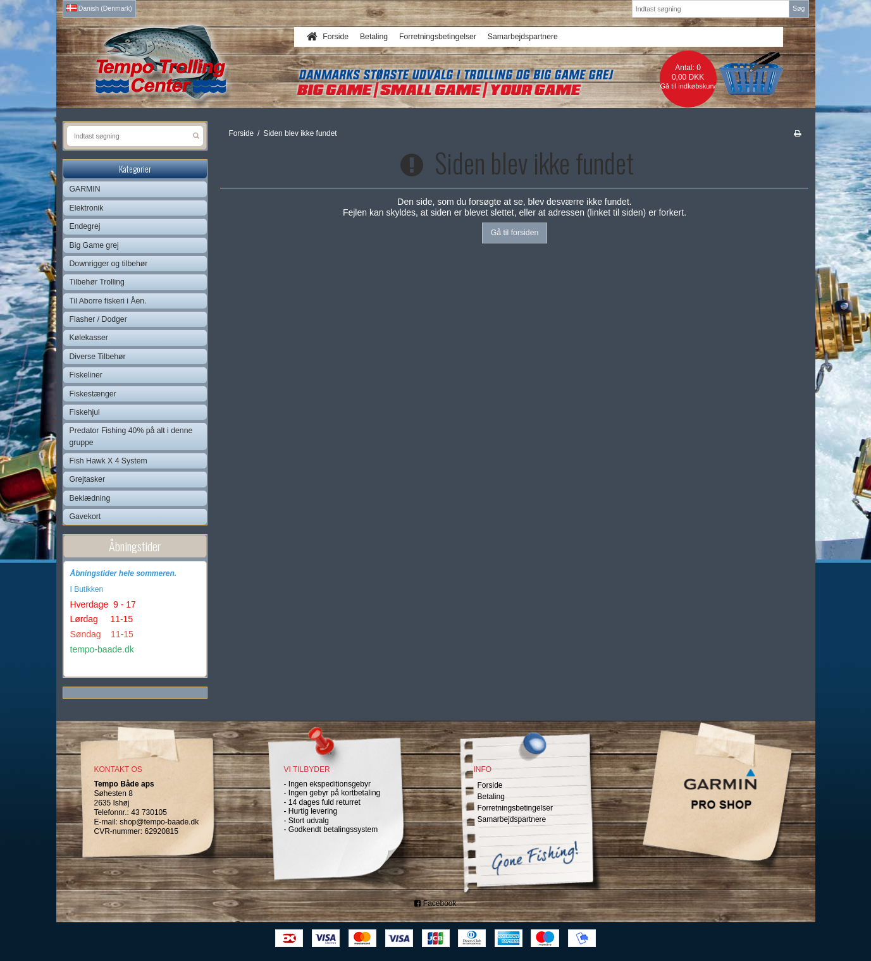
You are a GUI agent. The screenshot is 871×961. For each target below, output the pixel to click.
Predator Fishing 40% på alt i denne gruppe (131, 436)
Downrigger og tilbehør (109, 263)
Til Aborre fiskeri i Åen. (108, 301)
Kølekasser (89, 337)
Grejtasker (88, 479)
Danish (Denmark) (99, 8)
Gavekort (85, 516)
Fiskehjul (85, 412)
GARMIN (85, 189)
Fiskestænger (93, 393)
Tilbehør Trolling (97, 282)
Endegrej (85, 226)
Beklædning (90, 498)
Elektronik (87, 208)
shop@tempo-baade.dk (159, 821)
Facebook (435, 903)
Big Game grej (94, 245)
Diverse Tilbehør (98, 356)
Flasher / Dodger (98, 319)
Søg (799, 8)
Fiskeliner (86, 374)
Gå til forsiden (515, 232)
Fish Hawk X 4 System (108, 460)
